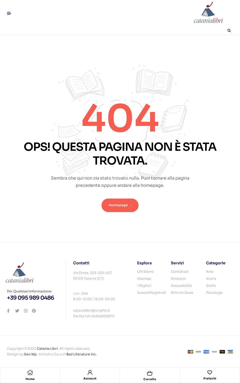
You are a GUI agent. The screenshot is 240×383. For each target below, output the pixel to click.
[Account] (90, 372)
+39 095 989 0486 (30, 298)
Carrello (149, 379)
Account (90, 378)
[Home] (30, 372)
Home (30, 379)
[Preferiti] (209, 372)
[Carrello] (149, 373)
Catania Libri (47, 348)
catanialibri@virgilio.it (91, 310)
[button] (229, 30)
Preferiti (209, 378)
